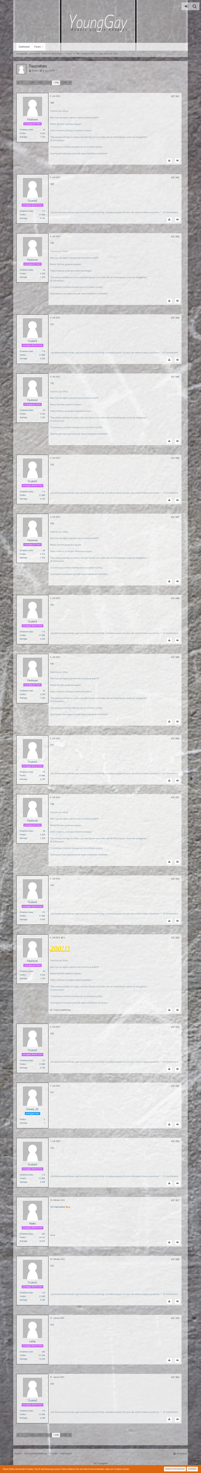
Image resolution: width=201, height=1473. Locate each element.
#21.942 (175, 177)
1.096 (40, 82)
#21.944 (175, 318)
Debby (35, 70)
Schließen (192, 1469)
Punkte (23, 133)
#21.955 (175, 1086)
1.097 (48, 82)
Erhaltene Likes (26, 130)
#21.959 (175, 1318)
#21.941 (175, 96)
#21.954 (175, 1027)
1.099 (64, 82)
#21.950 (175, 738)
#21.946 (175, 458)
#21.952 (175, 879)
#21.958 (175, 1259)
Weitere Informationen (175, 1469)
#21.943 (175, 236)
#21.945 (175, 377)
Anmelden (186, 6)
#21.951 (175, 797)
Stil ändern (182, 1453)
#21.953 (175, 938)
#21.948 (175, 598)
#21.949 (175, 657)
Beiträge (23, 137)
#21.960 (175, 1377)
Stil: (100, 1463)
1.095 (32, 82)
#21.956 (175, 1141)
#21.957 (175, 1200)
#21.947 (175, 517)
